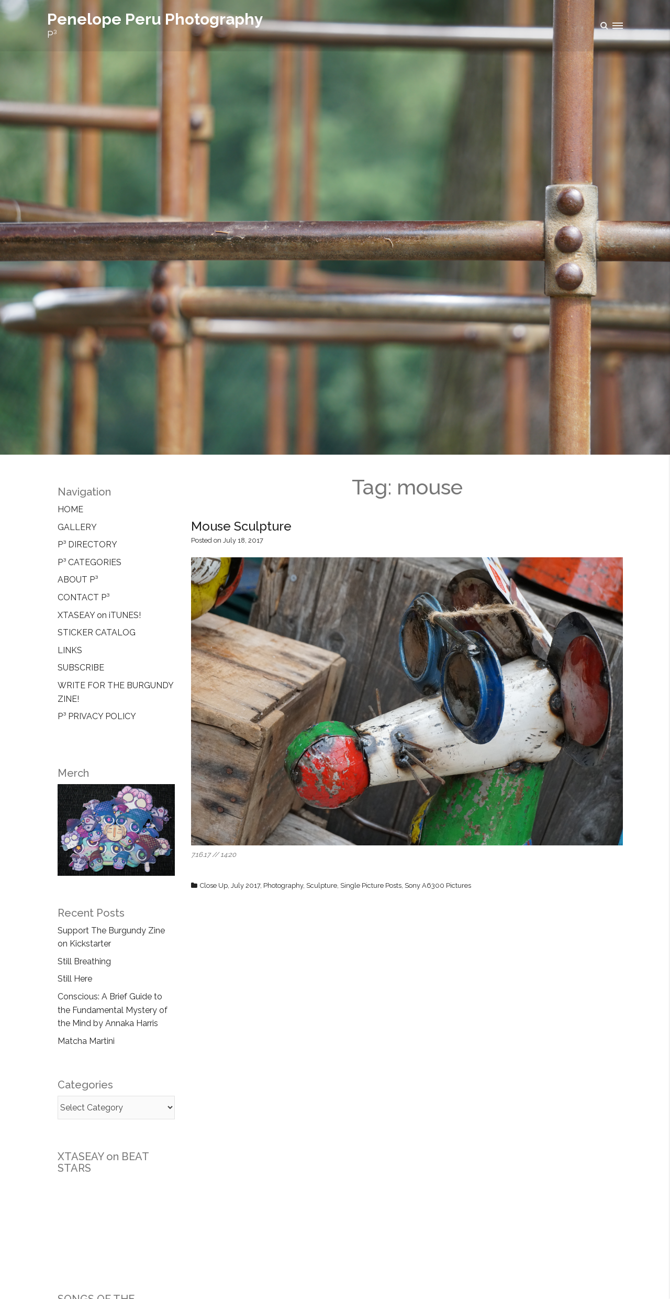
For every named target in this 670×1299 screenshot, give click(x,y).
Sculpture (321, 885)
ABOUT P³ (78, 580)
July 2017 (245, 885)
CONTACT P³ (83, 597)
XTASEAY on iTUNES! (99, 615)
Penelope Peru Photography (155, 19)
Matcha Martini (86, 1041)
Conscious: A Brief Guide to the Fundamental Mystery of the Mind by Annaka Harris (113, 1010)
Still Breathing (84, 961)
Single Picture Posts (370, 885)
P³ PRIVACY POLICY (97, 716)
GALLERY (77, 527)
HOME (70, 509)
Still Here (75, 979)
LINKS (70, 650)
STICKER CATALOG (97, 632)
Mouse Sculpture (241, 526)
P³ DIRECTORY (87, 544)
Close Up (214, 885)
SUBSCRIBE (81, 668)
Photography (283, 885)
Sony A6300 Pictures (438, 885)
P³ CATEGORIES (89, 562)
